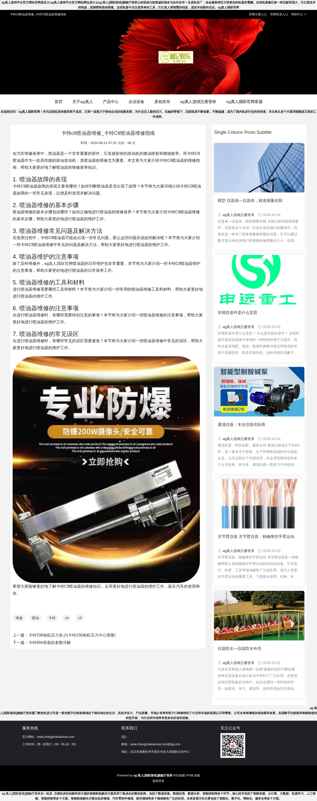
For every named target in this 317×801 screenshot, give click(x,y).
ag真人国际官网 (58, 263)
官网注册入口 (258, 14)
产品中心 (111, 102)
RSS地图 (179, 775)
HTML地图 (193, 775)
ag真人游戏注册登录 (198, 102)
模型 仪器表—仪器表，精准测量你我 (250, 200)
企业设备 (136, 102)
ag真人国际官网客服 (244, 102)
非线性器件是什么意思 (237, 312)
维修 (19, 618)
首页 (58, 102)
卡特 (52, 618)
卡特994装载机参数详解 (49, 642)
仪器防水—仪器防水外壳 (239, 648)
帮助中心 (299, 14)
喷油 (35, 618)
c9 (67, 618)
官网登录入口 (279, 14)
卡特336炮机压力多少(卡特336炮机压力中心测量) (72, 635)
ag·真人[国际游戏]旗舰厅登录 (20, 793)
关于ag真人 (82, 102)
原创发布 (162, 102)
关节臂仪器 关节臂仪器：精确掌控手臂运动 (256, 536)
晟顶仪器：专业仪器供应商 (241, 424)
